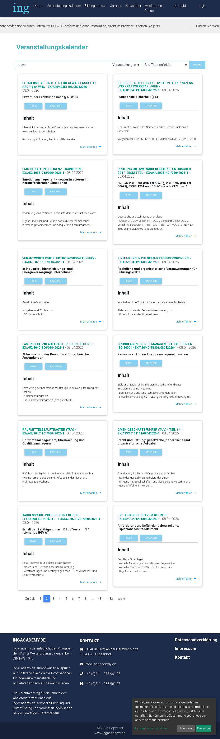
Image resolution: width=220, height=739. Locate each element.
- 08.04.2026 (169, 90)
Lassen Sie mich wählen (151, 728)
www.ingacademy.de (110, 733)
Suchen (197, 64)
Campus (116, 7)
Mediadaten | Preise (154, 9)
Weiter (122, 599)
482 (110, 599)
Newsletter (133, 7)
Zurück (30, 599)
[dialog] (174, 716)
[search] (62, 65)
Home (38, 7)
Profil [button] (33, 106)
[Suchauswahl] (126, 65)
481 (100, 599)
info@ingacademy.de (100, 664)
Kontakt (180, 7)
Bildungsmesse (95, 7)
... (92, 599)
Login (202, 7)
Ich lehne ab (185, 728)
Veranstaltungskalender (64, 7)
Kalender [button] (55, 106)
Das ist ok (203, 728)
